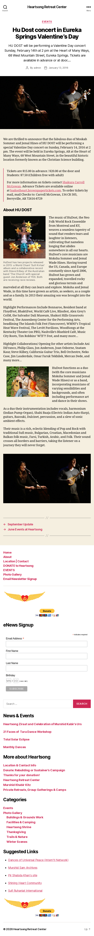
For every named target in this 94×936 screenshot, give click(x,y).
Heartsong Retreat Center (47, 7)
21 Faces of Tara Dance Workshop (27, 731)
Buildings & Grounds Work (25, 817)
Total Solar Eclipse (16, 739)
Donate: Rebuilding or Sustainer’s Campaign (34, 770)
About (7, 557)
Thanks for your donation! (21, 775)
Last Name (12, 663)
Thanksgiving (16, 832)
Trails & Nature (17, 837)
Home (7, 552)
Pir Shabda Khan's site (22, 875)
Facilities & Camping (21, 822)
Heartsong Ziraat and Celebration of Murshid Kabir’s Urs (42, 724)
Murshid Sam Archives (22, 867)
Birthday (10, 675)
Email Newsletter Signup (20, 579)
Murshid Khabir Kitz (17, 785)
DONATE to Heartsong (18, 565)
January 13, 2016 (58, 67)
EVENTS (9, 570)
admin (37, 67)
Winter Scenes (17, 841)
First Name (12, 651)
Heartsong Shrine (19, 827)
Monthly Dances (14, 747)
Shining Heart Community (25, 883)
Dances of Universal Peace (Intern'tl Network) (38, 860)
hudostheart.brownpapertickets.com (35, 190)
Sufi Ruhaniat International (25, 890)
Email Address (15, 638)
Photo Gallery (12, 574)
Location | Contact (15, 561)
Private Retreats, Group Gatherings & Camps (34, 789)
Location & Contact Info (19, 765)
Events (47, 21)
